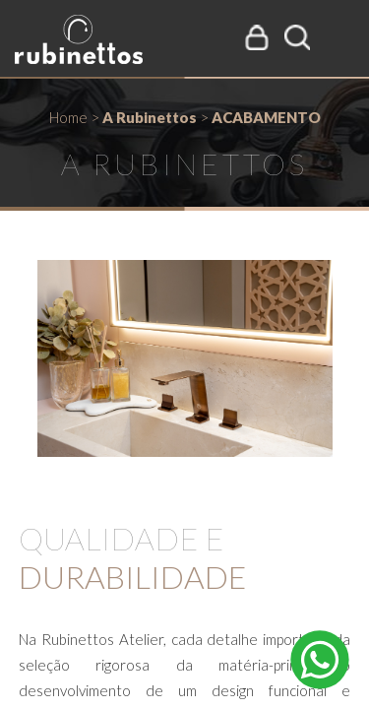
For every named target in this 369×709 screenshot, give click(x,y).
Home (68, 117)
